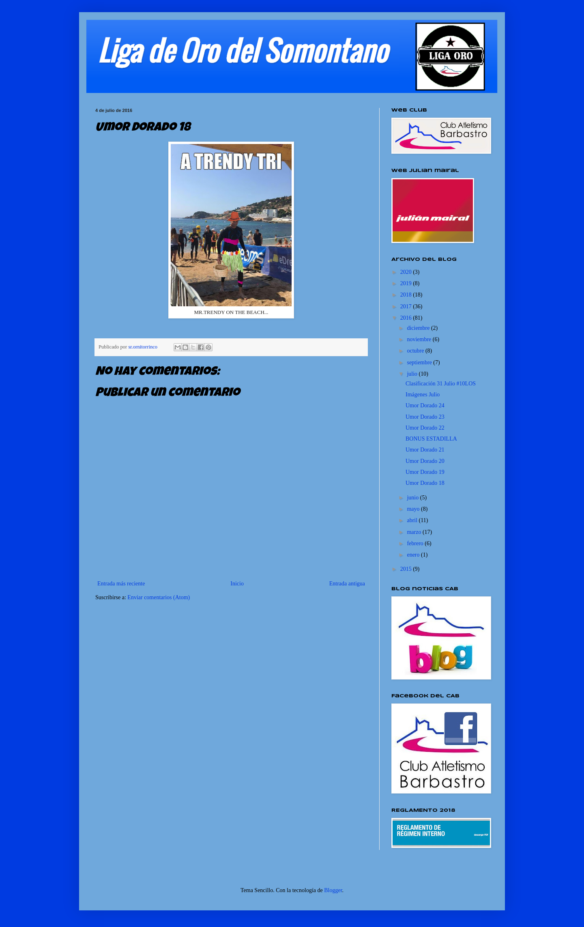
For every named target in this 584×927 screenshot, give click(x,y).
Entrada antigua (347, 584)
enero (414, 555)
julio (413, 374)
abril (413, 520)
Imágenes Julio (423, 394)
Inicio (237, 584)
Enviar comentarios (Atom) (158, 597)
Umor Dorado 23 (425, 417)
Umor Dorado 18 (425, 483)
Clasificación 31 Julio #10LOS (441, 384)
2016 (406, 318)
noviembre (419, 339)
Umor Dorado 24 (425, 405)
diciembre (419, 328)
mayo (414, 509)
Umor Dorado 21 (425, 450)
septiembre (420, 362)
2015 (406, 569)
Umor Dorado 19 (425, 472)
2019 (406, 283)
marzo (414, 532)
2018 (406, 295)
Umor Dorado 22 (425, 428)
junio (413, 498)
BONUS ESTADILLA (431, 439)
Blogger (333, 890)
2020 (406, 272)
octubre (416, 351)
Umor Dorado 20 (425, 461)
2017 (406, 306)
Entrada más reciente (121, 584)
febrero (416, 543)
